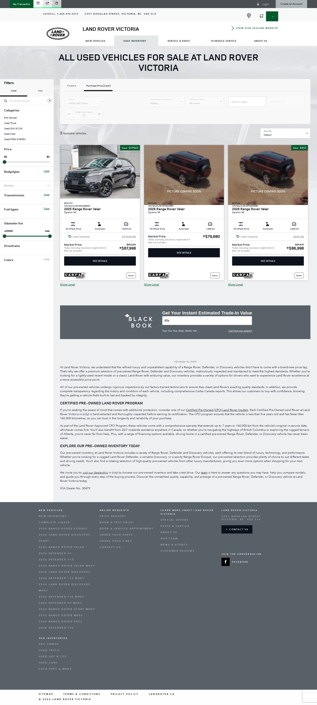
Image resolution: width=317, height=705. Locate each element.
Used (14, 90)
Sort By (268, 121)
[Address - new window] (120, 13)
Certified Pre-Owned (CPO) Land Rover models (217, 400)
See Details (100, 250)
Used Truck (10, 123)
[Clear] (49, 101)
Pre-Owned (10, 117)
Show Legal (67, 274)
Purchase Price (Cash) (98, 86)
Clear (47, 171)
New (40, 90)
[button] (21, 4)
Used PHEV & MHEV (15, 139)
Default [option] (267, 124)
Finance (71, 86)
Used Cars (9, 134)
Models (27, 185)
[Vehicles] (207, 310)
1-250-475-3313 (67, 13)
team (204, 462)
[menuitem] (95, 41)
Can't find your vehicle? (240, 320)
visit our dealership (95, 462)
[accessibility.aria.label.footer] (177, 699)
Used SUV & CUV (13, 128)
